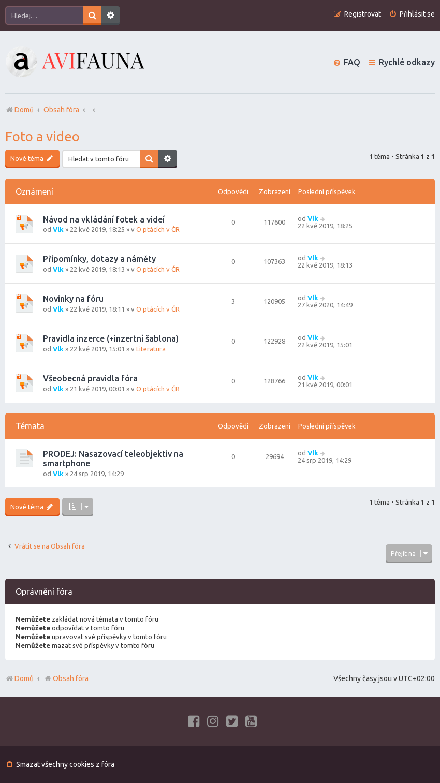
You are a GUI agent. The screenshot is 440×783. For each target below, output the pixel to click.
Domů (24, 678)
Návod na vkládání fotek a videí (104, 219)
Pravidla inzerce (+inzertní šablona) (111, 338)
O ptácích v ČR (158, 229)
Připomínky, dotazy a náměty (99, 258)
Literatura (151, 348)
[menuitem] (412, 14)
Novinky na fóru (73, 298)
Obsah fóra (66, 678)
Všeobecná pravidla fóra (90, 378)
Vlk (58, 229)
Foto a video (42, 136)
